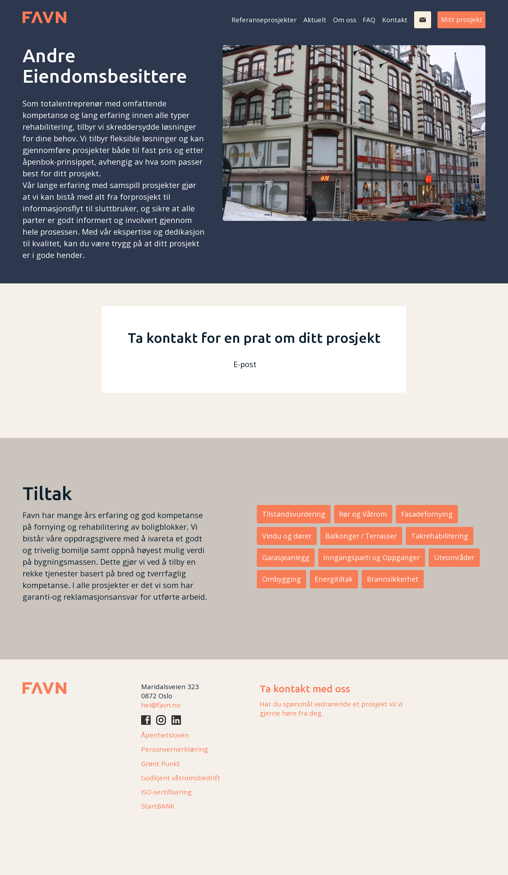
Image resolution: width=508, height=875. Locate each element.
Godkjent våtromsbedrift (180, 777)
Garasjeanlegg (285, 557)
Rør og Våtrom (363, 514)
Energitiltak (334, 579)
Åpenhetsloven (165, 734)
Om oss (344, 19)
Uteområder (454, 557)
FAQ (369, 19)
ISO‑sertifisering (166, 791)
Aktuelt (314, 19)
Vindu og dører (287, 536)
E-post (245, 364)
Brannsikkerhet (392, 579)
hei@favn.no (160, 704)
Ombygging (281, 579)
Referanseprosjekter (264, 19)
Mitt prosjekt (461, 19)
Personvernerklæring (174, 749)
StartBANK (158, 805)
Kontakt (394, 19)
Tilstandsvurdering (293, 514)
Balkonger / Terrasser (361, 536)
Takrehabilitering (439, 536)
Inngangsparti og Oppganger (371, 557)
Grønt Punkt (160, 763)
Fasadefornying (427, 514)
